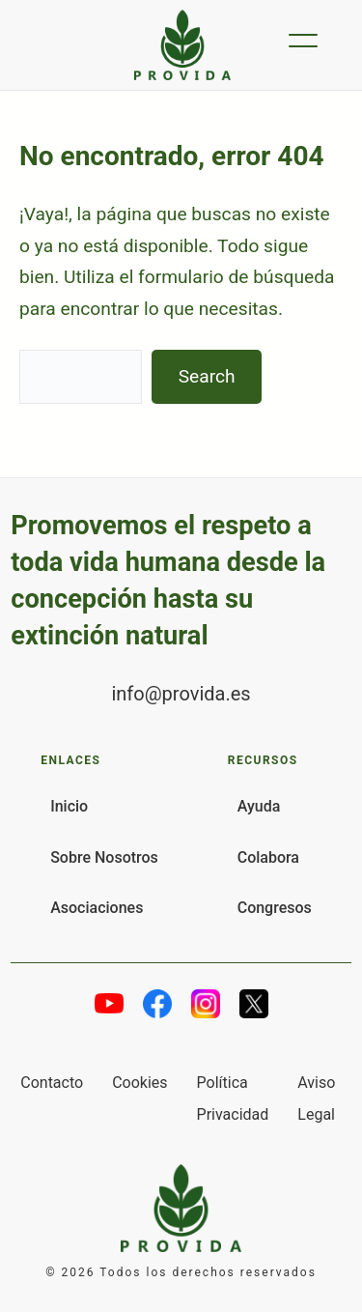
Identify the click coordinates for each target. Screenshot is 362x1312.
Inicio (69, 806)
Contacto (51, 1082)
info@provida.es (180, 693)
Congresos (274, 907)
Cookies (139, 1082)
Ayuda (259, 806)
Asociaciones (96, 907)
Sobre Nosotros (104, 857)
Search (207, 376)
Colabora (268, 857)
